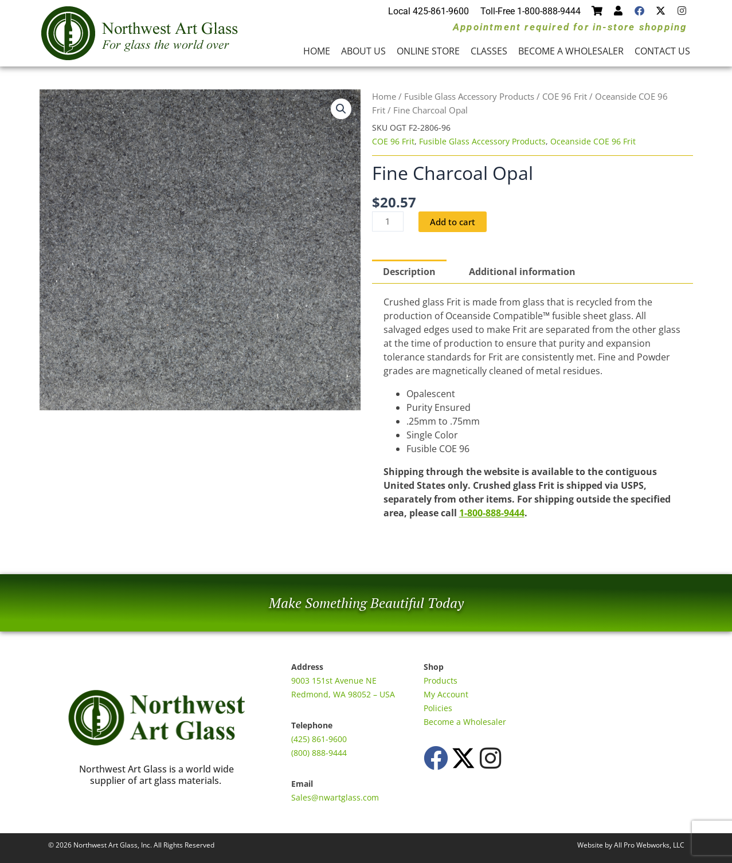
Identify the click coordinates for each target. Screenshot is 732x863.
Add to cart (456, 221)
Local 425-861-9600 (428, 11)
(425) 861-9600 (319, 738)
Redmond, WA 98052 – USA (343, 694)
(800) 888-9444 (319, 752)
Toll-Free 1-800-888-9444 (530, 11)
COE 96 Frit (564, 96)
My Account (446, 694)
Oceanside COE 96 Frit (593, 141)
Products (440, 680)
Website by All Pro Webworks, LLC (630, 845)
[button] (341, 109)
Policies (438, 708)
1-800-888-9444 (491, 513)
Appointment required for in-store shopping (570, 27)
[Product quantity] (388, 221)
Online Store (428, 51)
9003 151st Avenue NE (334, 680)
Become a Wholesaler (571, 51)
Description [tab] (409, 272)
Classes (489, 51)
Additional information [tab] (522, 272)
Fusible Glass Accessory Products (469, 96)
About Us (363, 51)
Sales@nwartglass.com (335, 797)
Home (316, 51)
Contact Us (662, 51)
